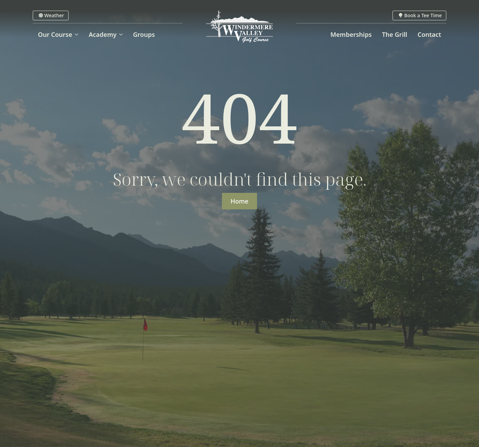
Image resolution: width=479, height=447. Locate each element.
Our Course (55, 34)
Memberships (351, 34)
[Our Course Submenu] (77, 34)
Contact (429, 34)
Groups (144, 34)
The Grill (394, 34)
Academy (102, 34)
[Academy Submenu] (122, 34)
